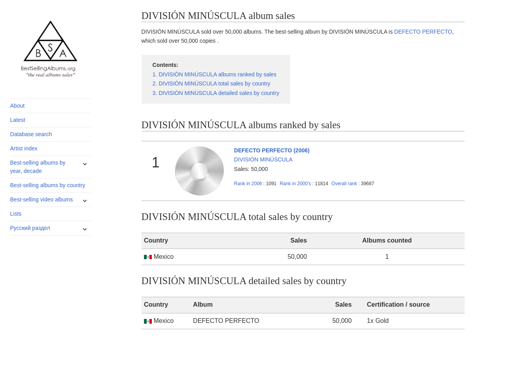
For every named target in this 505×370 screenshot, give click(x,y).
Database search (31, 134)
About (17, 105)
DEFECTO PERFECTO (423, 31)
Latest (17, 120)
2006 (248, 183)
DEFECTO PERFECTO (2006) (272, 150)
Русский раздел (30, 228)
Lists (16, 214)
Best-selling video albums (41, 199)
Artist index (24, 148)
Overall (344, 183)
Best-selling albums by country (47, 185)
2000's (296, 183)
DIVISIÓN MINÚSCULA (263, 159)
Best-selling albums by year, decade (38, 166)
